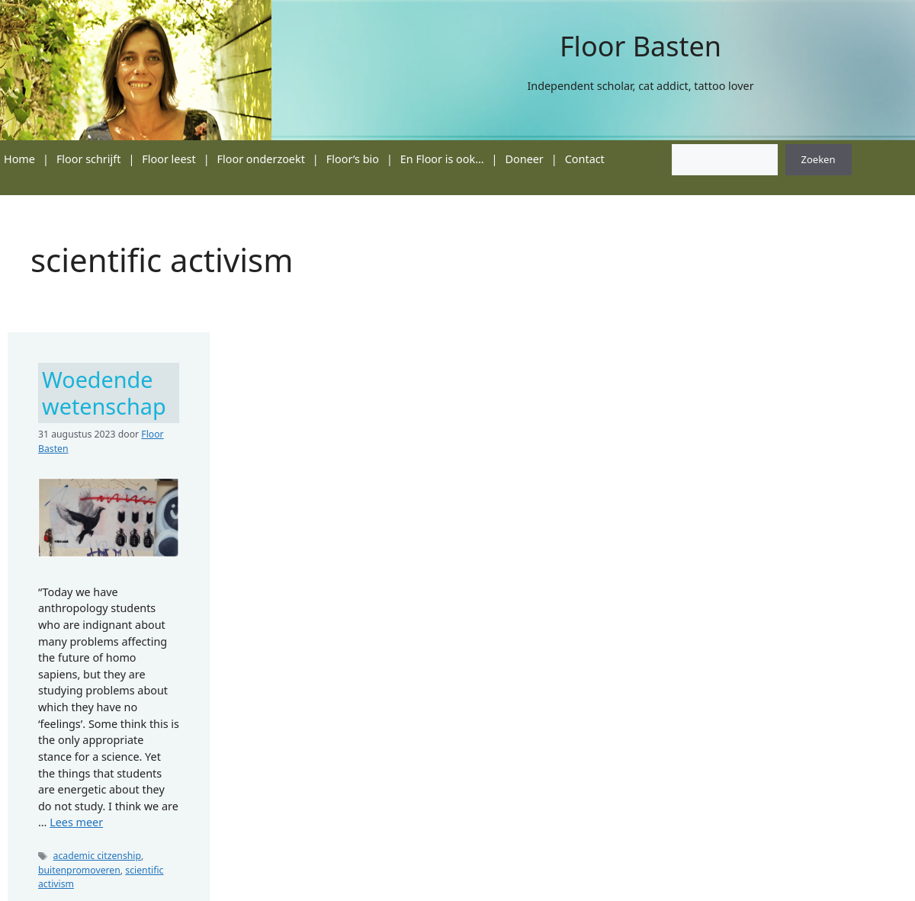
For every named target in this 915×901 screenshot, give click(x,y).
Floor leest (168, 159)
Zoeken (818, 159)
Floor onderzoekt (261, 159)
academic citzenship (97, 855)
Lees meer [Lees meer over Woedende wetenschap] (76, 822)
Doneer (525, 159)
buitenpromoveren (79, 870)
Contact (585, 159)
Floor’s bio (352, 159)
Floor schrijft (88, 159)
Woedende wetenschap (104, 392)
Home (19, 159)
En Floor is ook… (442, 159)
